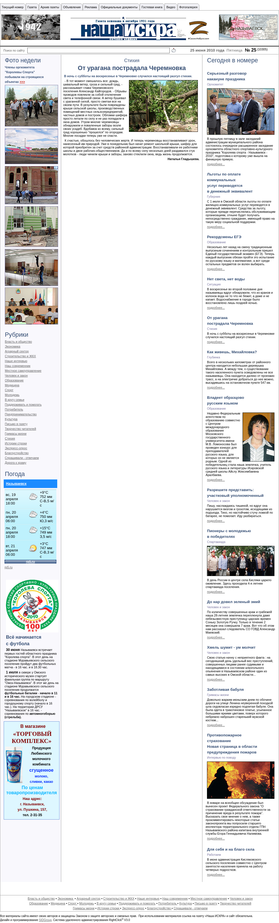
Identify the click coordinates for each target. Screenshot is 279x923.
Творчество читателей (20, 428)
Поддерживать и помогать (23, 404)
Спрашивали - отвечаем (22, 458)
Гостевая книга (151, 7)
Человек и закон (16, 375)
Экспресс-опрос (16, 448)
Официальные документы (119, 7)
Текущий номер (13, 7)
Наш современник (17, 365)
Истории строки (16, 443)
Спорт (9, 390)
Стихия (10, 438)
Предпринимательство (21, 414)
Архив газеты (50, 7)
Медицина (12, 385)
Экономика (12, 346)
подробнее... (216, 164)
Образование (14, 380)
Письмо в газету (16, 424)
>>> (22, 81)
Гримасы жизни (15, 433)
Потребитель (14, 409)
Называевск (16, 484)
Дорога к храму (15, 462)
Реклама (91, 7)
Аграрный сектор (17, 351)
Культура (11, 419)
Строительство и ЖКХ (20, 356)
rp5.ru (9, 567)
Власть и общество (18, 341)
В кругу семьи (14, 399)
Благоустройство (16, 453)
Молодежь (12, 395)
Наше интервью (16, 361)
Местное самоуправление (23, 370)
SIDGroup (45, 920)
